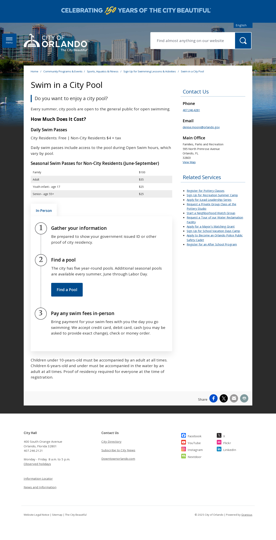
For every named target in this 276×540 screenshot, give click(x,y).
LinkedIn (229, 449)
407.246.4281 (191, 110)
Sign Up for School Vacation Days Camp (213, 231)
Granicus (246, 514)
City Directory (111, 441)
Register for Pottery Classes (205, 191)
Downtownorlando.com (118, 459)
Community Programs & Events (62, 71)
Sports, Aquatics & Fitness (103, 71)
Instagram (195, 449)
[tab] (44, 210)
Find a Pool (67, 289)
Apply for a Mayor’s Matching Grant (211, 226)
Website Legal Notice (36, 514)
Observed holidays (37, 464)
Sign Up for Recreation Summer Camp (212, 195)
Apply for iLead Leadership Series (209, 200)
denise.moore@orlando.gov (201, 127)
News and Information (40, 487)
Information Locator (38, 478)
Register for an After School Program (212, 244)
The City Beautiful (76, 514)
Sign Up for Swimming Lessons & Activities (149, 71)
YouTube (194, 442)
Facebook (195, 435)
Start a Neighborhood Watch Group (211, 213)
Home (34, 71)
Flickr (227, 442)
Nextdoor (195, 456)
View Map (189, 162)
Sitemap (57, 514)
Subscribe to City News (118, 450)
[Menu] (9, 41)
